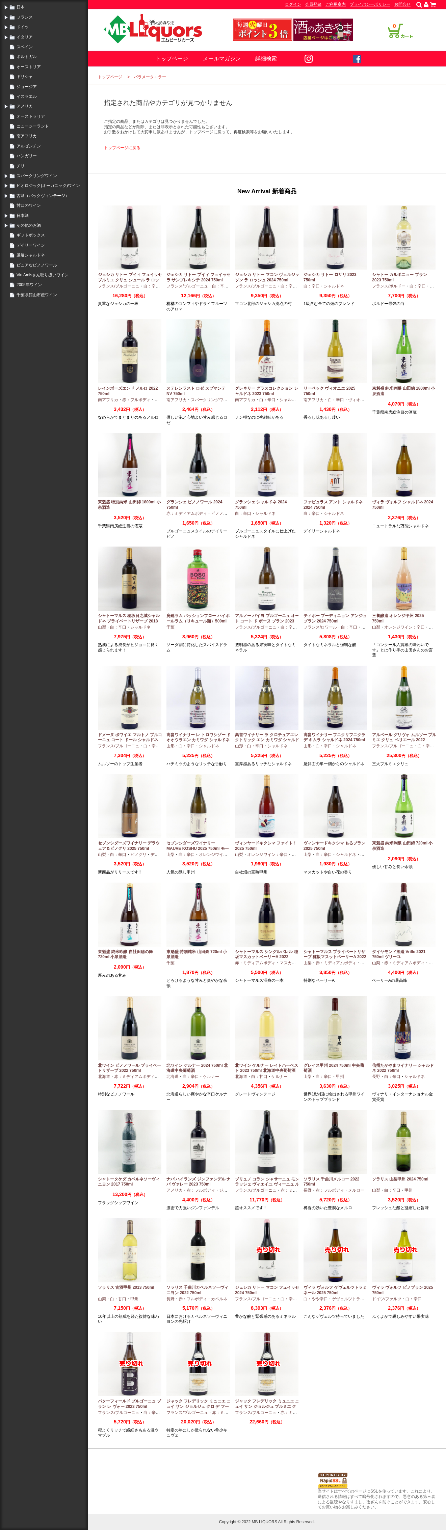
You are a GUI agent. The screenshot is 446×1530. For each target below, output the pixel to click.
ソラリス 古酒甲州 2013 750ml (126, 1287)
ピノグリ (138, 854)
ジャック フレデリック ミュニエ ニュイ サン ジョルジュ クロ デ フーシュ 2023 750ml (198, 1406)
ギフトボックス (31, 235)
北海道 (104, 1076)
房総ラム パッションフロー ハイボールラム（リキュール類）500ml (198, 618)
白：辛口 (151, 286)
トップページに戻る (122, 147)
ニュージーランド (33, 126)
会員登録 (313, 4)
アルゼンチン (29, 146)
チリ (21, 166)
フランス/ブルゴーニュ (118, 286)
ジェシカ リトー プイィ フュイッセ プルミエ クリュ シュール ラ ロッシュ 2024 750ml (130, 279)
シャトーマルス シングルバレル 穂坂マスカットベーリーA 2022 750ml (266, 957)
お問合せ (402, 4)
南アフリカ (27, 136)
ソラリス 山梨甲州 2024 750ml (400, 1179)
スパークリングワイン (37, 175)
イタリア (25, 37)
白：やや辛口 (316, 1299)
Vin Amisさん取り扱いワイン (43, 275)
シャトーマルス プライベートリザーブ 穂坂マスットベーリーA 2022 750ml (335, 957)
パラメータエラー (150, 77)
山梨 (102, 627)
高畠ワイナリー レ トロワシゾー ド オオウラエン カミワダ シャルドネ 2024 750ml (198, 740)
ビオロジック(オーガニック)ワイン (48, 185)
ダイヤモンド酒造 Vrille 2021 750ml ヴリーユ (398, 954)
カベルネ (219, 1299)
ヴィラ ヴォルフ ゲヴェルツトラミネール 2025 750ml (335, 1290)
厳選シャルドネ (31, 255)
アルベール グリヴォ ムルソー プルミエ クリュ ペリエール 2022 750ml (404, 740)
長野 (376, 1076)
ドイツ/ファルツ (386, 1299)
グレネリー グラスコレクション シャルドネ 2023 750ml (266, 391)
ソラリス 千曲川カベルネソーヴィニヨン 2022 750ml (197, 1290)
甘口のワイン (29, 205)
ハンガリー (27, 156)
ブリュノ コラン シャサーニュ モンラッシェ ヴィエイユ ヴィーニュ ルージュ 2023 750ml (267, 1184)
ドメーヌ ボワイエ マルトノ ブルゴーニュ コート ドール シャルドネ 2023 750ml (130, 740)
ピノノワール (223, 513)
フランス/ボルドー (388, 286)
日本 (21, 7)
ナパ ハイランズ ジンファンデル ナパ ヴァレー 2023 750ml (198, 1182)
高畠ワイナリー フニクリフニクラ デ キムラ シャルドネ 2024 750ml (334, 737)
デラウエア (161, 854)
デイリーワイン (31, 245)
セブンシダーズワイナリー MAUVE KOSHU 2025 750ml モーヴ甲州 (197, 848)
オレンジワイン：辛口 (404, 627)
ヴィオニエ (358, 399)
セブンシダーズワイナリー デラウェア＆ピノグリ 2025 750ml (129, 846)
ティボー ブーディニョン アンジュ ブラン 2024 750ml (335, 618)
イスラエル (27, 96)
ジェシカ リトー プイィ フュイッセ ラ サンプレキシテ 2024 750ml (198, 277)
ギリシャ (25, 76)
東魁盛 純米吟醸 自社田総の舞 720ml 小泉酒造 (125, 954)
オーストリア (29, 66)
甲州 (433, 627)
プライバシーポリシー (370, 4)
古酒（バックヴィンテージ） (43, 195)
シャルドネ (334, 286)
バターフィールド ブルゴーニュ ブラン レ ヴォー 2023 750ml (129, 1404)
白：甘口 (259, 1076)
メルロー (356, 1190)
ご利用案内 (335, 4)
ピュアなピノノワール (37, 265)
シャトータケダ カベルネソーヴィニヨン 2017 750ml (129, 1182)
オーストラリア (31, 116)
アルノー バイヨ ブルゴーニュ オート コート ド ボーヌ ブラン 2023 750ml (267, 621)
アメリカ (25, 106)
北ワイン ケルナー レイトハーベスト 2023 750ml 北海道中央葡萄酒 (266, 1068)
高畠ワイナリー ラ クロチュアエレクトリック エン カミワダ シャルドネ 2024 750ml (267, 740)
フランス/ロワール (320, 627)
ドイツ (23, 27)
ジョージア (27, 86)
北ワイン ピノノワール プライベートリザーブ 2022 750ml (129, 1068)
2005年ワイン (29, 284)
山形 (170, 746)
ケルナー (211, 1076)
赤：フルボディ (136, 399)
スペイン (25, 47)
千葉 (170, 627)
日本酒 (23, 215)
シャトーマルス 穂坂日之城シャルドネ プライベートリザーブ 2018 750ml (129, 621)
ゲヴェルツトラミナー (352, 1299)
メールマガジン (222, 58)
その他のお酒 (29, 225)
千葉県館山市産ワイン (37, 295)
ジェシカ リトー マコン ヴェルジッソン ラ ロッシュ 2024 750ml (267, 277)
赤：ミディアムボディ (186, 513)
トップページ (172, 58)
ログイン (293, 4)
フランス (25, 17)
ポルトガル (27, 56)
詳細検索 (266, 58)
